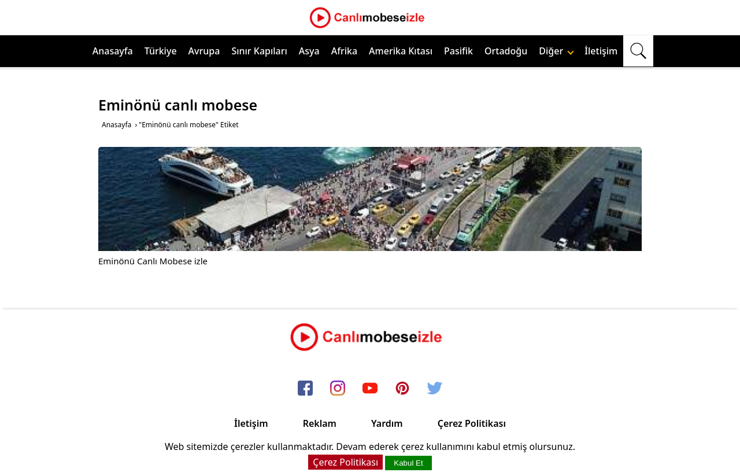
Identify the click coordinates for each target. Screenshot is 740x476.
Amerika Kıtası (400, 51)
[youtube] (370, 388)
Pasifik (458, 51)
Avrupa (204, 51)
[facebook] (305, 388)
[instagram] (337, 388)
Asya (309, 51)
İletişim (600, 51)
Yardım (387, 423)
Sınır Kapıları (259, 51)
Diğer (556, 51)
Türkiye (161, 51)
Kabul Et (408, 463)
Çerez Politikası (472, 423)
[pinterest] (402, 388)
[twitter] (434, 388)
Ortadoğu (505, 51)
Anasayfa (112, 51)
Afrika (344, 51)
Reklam (319, 423)
